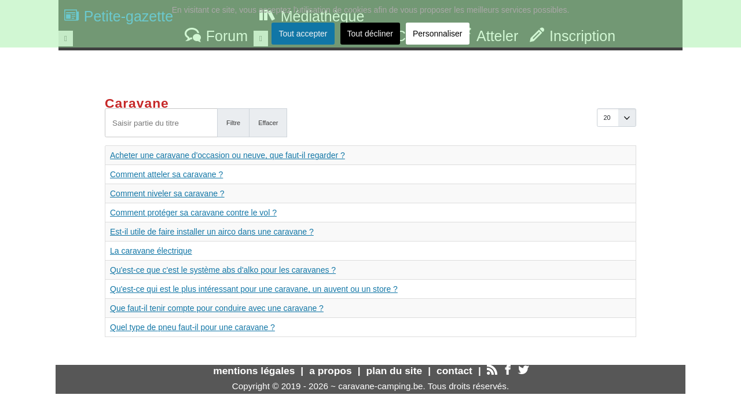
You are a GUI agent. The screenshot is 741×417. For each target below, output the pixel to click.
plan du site (394, 370)
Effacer (268, 122)
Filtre (233, 122)
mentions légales (254, 370)
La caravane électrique (151, 250)
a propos (330, 370)
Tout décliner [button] (370, 33)
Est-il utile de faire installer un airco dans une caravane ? (212, 231)
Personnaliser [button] (438, 33)
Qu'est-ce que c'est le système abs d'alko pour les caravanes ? (223, 270)
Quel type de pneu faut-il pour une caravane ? (192, 327)
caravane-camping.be (380, 386)
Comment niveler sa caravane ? (167, 193)
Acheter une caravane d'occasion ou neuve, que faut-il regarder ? (227, 155)
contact (454, 370)
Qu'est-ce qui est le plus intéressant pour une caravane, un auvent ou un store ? (254, 289)
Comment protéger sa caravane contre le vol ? (193, 212)
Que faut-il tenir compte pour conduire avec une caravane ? (217, 308)
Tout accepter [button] (302, 33)
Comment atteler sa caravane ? (166, 174)
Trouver (642, 66)
